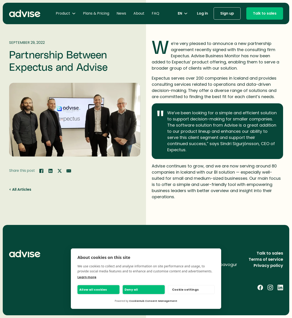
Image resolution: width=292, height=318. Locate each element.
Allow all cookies (93, 289)
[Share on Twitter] (59, 171)
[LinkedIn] (280, 287)
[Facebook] (260, 287)
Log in (202, 13)
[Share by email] (69, 171)
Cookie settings (185, 289)
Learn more (86, 277)
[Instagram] (270, 287)
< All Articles (20, 189)
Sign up (227, 13)
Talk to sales (264, 13)
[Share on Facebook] (41, 171)
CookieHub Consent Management (153, 301)
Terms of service (266, 259)
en (183, 13)
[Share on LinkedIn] (50, 171)
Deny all (131, 289)
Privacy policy (268, 265)
